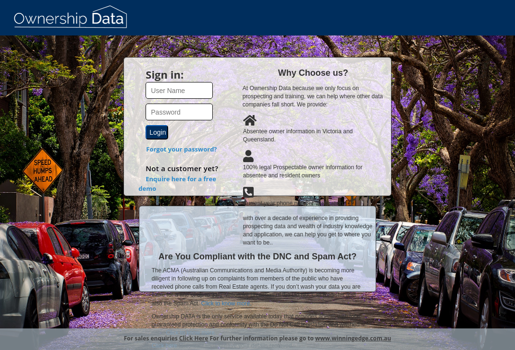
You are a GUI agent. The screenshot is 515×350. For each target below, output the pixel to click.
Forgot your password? (181, 149)
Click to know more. (226, 303)
